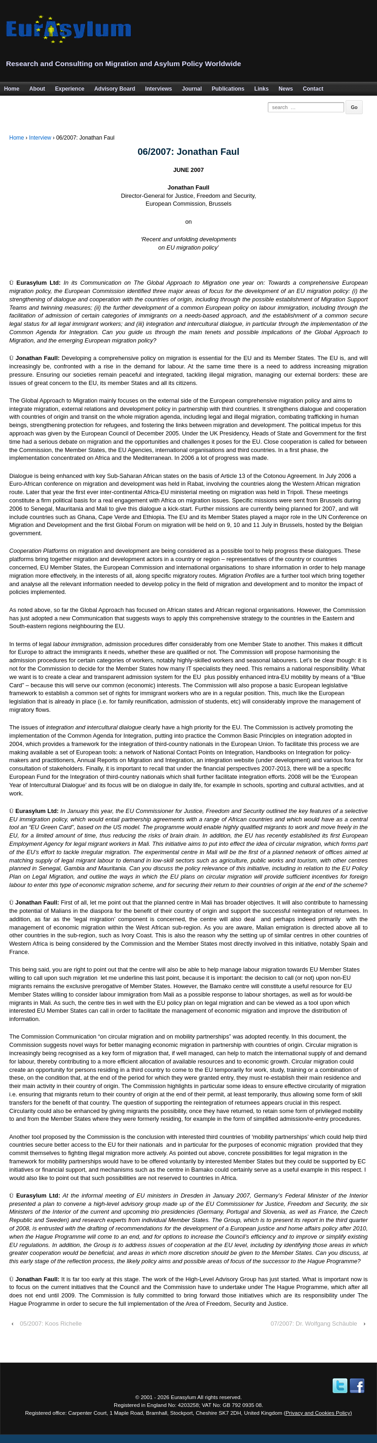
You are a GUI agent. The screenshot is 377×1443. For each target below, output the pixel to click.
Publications (228, 89)
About (37, 89)
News (285, 89)
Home (16, 138)
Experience (69, 89)
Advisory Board (115, 89)
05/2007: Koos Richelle (51, 1323)
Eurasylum (183, 1397)
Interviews (158, 89)
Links (261, 89)
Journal (192, 89)
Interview (40, 138)
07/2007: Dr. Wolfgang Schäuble (314, 1323)
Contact (313, 89)
